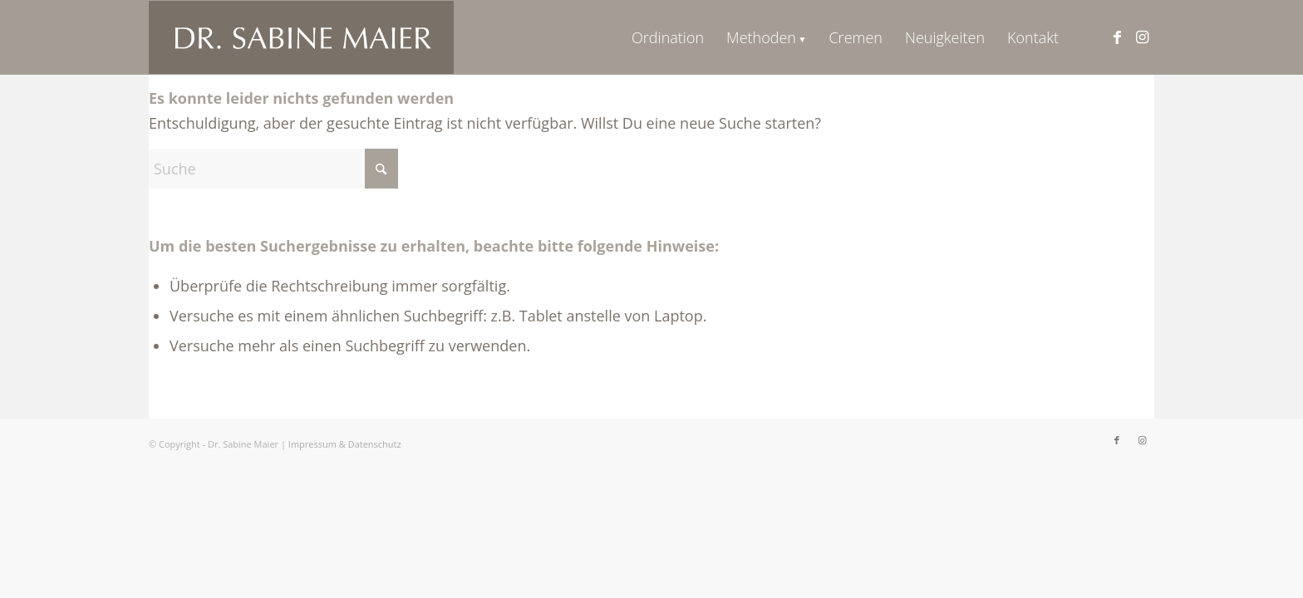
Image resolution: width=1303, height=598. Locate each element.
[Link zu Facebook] (1116, 36)
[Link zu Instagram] (1141, 36)
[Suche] (273, 169)
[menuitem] (668, 37)
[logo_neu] (301, 37)
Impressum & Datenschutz (344, 444)
